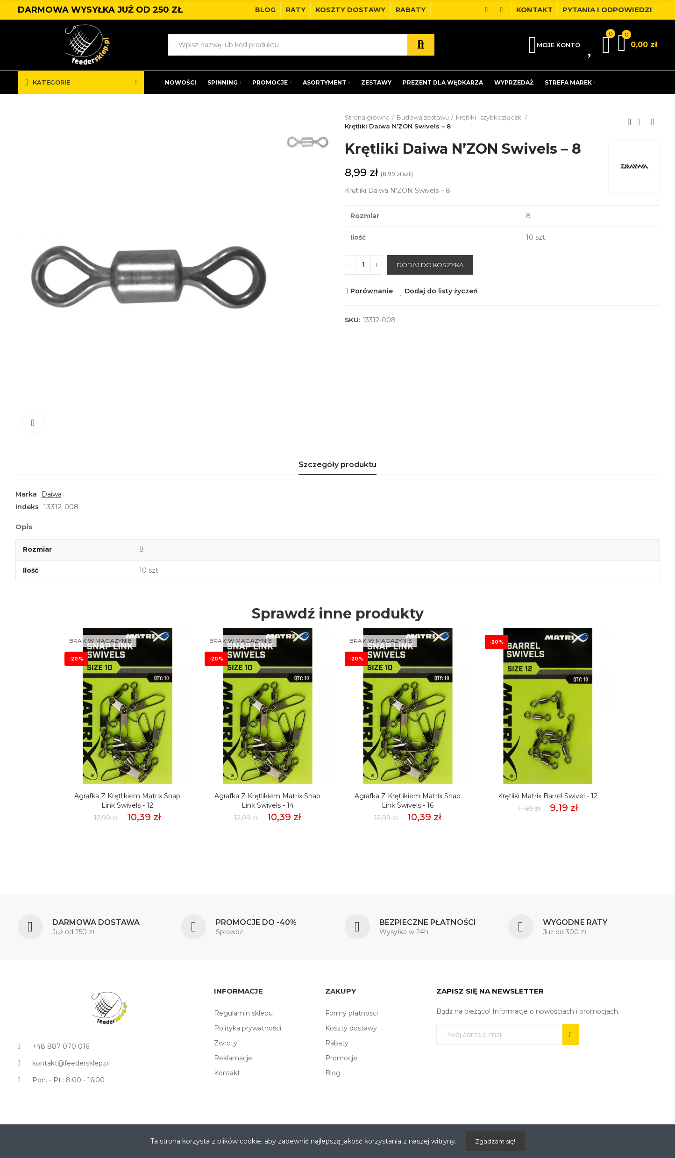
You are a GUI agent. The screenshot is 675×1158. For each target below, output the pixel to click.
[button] (265, 10)
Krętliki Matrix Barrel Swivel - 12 (547, 796)
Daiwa (52, 494)
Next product (653, 122)
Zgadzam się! (495, 1141)
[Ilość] (363, 265)
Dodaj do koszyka (430, 265)
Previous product (630, 122)
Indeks (27, 507)
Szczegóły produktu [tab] (337, 464)
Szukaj (420, 45)
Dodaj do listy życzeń (441, 291)
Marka (26, 494)
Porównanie (371, 291)
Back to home (641, 122)
